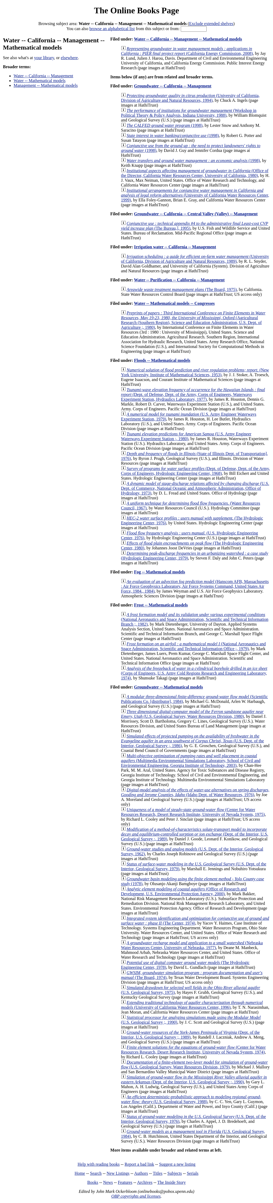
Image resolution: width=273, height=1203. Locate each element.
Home (80, 1173)
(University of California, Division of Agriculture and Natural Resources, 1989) (195, 259)
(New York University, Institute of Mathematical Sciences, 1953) (195, 372)
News (108, 1182)
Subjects (174, 1173)
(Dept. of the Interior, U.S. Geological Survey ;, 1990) (194, 1079)
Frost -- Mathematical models (161, 605)
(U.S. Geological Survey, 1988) (191, 1099)
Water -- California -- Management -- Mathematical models (188, 39)
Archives (144, 1182)
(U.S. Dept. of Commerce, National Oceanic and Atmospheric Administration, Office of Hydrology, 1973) (195, 488)
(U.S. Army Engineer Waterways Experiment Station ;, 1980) (186, 436)
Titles (157, 1173)
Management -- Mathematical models (46, 85)
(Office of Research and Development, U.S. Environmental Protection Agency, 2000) (184, 891)
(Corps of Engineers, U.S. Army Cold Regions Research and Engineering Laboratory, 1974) (194, 673)
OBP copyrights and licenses (135, 1196)
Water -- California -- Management (43, 76)
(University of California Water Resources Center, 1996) (192, 1005)
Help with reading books (99, 1164)
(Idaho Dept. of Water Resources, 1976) (195, 792)
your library (44, 57)
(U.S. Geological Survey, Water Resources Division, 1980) (192, 714)
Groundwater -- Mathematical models (168, 687)
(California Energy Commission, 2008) (187, 51)
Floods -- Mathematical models (162, 360)
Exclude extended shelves (211, 23)
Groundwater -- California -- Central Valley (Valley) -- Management (196, 214)
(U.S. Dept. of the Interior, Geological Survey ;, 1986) (192, 741)
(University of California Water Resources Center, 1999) (195, 195)
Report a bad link (139, 1164)
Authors (141, 1173)
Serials (193, 1173)
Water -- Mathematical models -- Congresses (174, 303)
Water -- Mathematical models (40, 80)
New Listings (118, 1173)
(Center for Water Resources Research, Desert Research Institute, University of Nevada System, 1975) (193, 812)
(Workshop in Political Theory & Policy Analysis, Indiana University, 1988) (188, 113)
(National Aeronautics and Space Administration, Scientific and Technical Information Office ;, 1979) (193, 646)
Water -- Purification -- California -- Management (179, 280)
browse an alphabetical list (112, 28)
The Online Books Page (136, 10)
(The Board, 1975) (182, 289)
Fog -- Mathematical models (159, 572)
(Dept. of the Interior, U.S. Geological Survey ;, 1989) (194, 834)
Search (96, 1173)
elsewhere (69, 57)
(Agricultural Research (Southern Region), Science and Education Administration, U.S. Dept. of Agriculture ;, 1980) (193, 320)
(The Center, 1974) (195, 920)
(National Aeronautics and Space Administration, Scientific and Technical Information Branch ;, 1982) (194, 619)
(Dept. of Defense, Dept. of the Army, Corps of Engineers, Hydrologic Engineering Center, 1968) (195, 471)
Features (125, 1182)
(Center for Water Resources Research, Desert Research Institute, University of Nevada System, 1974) (193, 1049)
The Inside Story (171, 1182)
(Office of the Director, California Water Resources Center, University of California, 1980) (194, 173)
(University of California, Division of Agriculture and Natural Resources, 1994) (190, 98)
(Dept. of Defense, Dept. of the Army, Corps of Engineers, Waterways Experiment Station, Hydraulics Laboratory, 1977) (193, 394)
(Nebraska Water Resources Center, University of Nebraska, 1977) (192, 945)
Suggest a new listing (177, 1164)
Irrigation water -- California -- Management (175, 247)
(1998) (165, 125)
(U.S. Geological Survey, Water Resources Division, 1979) (194, 1064)
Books (92, 1182)
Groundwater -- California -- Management (172, 86)
